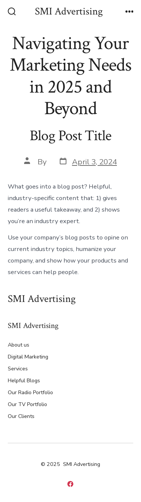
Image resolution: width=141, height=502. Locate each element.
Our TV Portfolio (27, 404)
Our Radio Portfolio (30, 392)
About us (18, 344)
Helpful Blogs (24, 380)
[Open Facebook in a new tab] (70, 484)
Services (18, 368)
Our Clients (21, 416)
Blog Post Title (70, 135)
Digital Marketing (28, 356)
